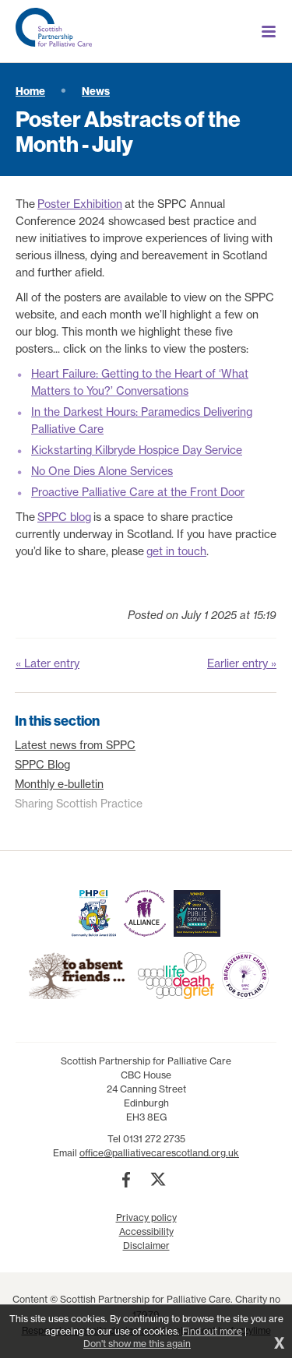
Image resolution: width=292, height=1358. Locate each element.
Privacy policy (146, 1217)
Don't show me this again (137, 1343)
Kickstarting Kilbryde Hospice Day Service (136, 450)
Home (30, 91)
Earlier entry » (241, 663)
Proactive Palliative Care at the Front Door (138, 492)
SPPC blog (64, 517)
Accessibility (146, 1231)
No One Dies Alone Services (102, 471)
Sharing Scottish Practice (78, 804)
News (96, 91)
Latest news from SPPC (75, 745)
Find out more (212, 1331)
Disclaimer (146, 1245)
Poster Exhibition (79, 204)
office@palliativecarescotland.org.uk (159, 1153)
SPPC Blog (42, 765)
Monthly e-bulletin (59, 784)
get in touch (176, 551)
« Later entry (47, 663)
